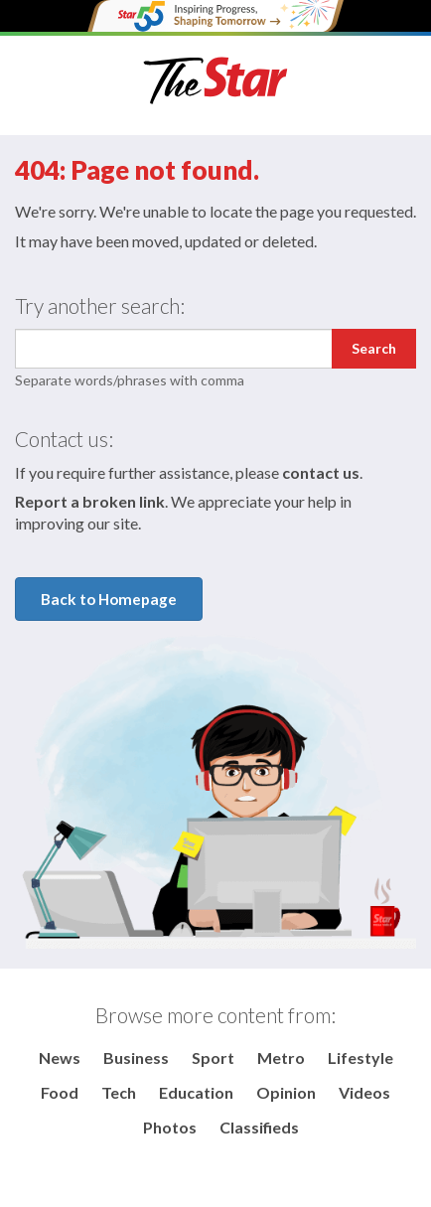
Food (59, 1092)
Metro (281, 1057)
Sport (213, 1057)
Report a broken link (90, 501)
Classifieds (259, 1127)
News (59, 1057)
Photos (170, 1127)
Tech (118, 1092)
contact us (320, 472)
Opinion (286, 1092)
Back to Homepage (109, 599)
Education (196, 1092)
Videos (364, 1092)
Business (136, 1057)
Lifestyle (360, 1057)
